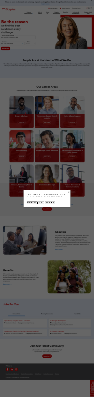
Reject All (41, 202)
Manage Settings (50, 202)
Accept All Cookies (32, 202)
